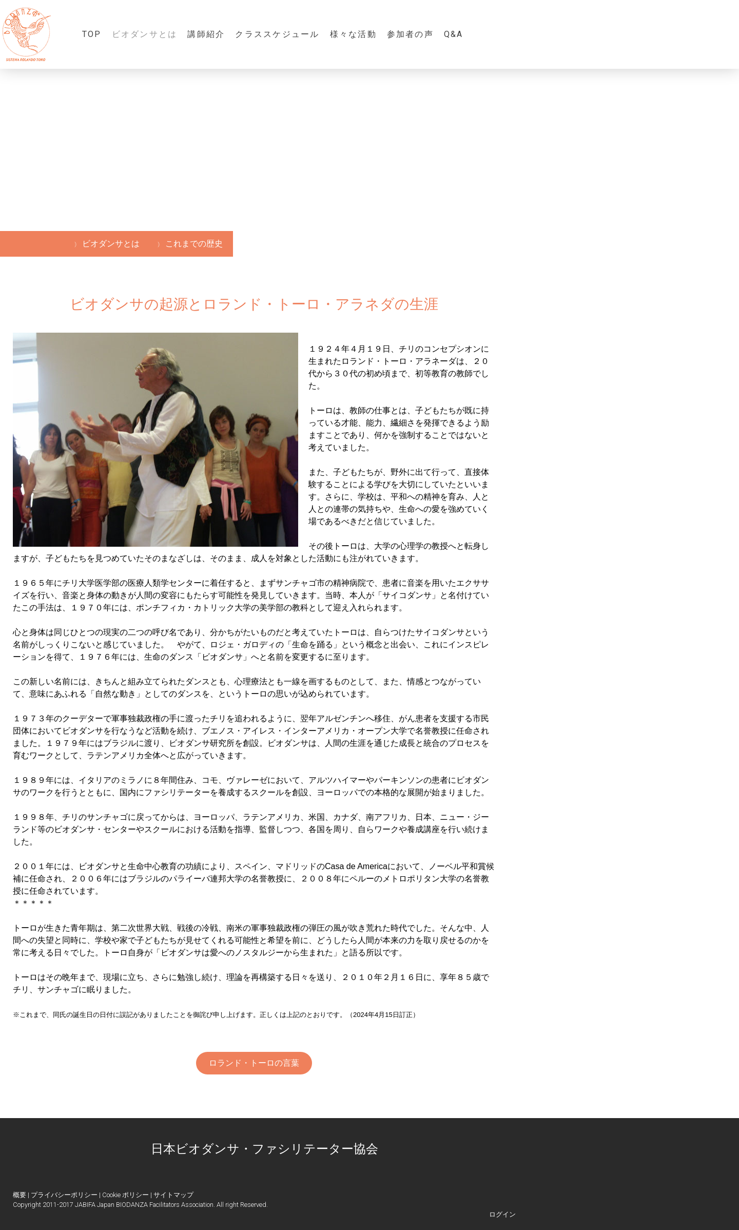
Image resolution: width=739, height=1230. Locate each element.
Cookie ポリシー (125, 1195)
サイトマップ (173, 1195)
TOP (92, 34)
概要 (19, 1195)
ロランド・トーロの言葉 (254, 1063)
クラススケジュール (277, 34)
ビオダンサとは (145, 34)
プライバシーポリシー (64, 1195)
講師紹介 (206, 34)
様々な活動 (353, 34)
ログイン (502, 1214)
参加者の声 (410, 34)
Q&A (453, 34)
